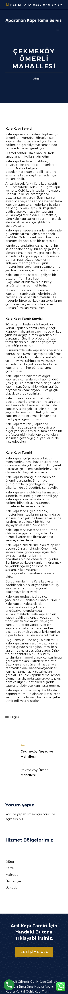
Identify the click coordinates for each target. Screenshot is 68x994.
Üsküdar (12, 887)
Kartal (10, 868)
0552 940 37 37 (48, 4)
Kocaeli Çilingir (17, 981)
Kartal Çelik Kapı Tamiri (34, 991)
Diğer (14, 717)
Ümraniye (13, 881)
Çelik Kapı (38, 981)
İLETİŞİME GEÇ (34, 952)
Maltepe (11, 874)
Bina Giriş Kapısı (31, 986)
